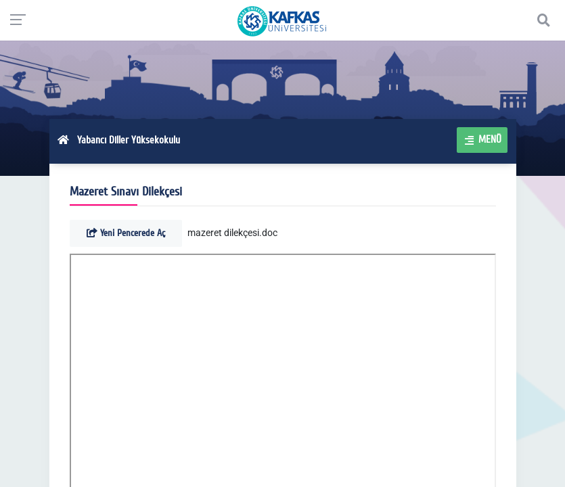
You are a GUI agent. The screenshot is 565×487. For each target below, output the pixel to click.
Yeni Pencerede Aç (126, 233)
